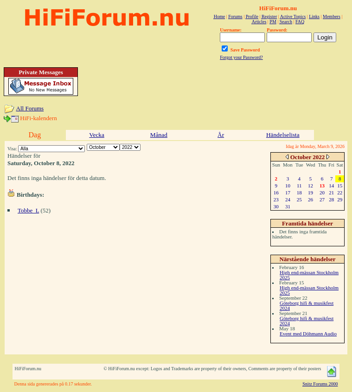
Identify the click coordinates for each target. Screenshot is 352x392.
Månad (158, 134)
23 (276, 199)
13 (322, 185)
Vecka (96, 134)
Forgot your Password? (241, 57)
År (221, 134)
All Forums (30, 108)
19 (310, 192)
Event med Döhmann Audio (308, 333)
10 (287, 185)
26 (310, 199)
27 (322, 199)
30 (276, 206)
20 (322, 192)
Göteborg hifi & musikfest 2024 (306, 305)
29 (339, 199)
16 (276, 192)
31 (287, 206)
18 (299, 192)
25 (299, 199)
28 (331, 199)
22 (339, 192)
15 (339, 185)
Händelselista (283, 134)
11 (299, 185)
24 (287, 199)
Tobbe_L (28, 210)
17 (287, 192)
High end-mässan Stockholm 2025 (309, 275)
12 (310, 185)
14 (331, 185)
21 (331, 192)
